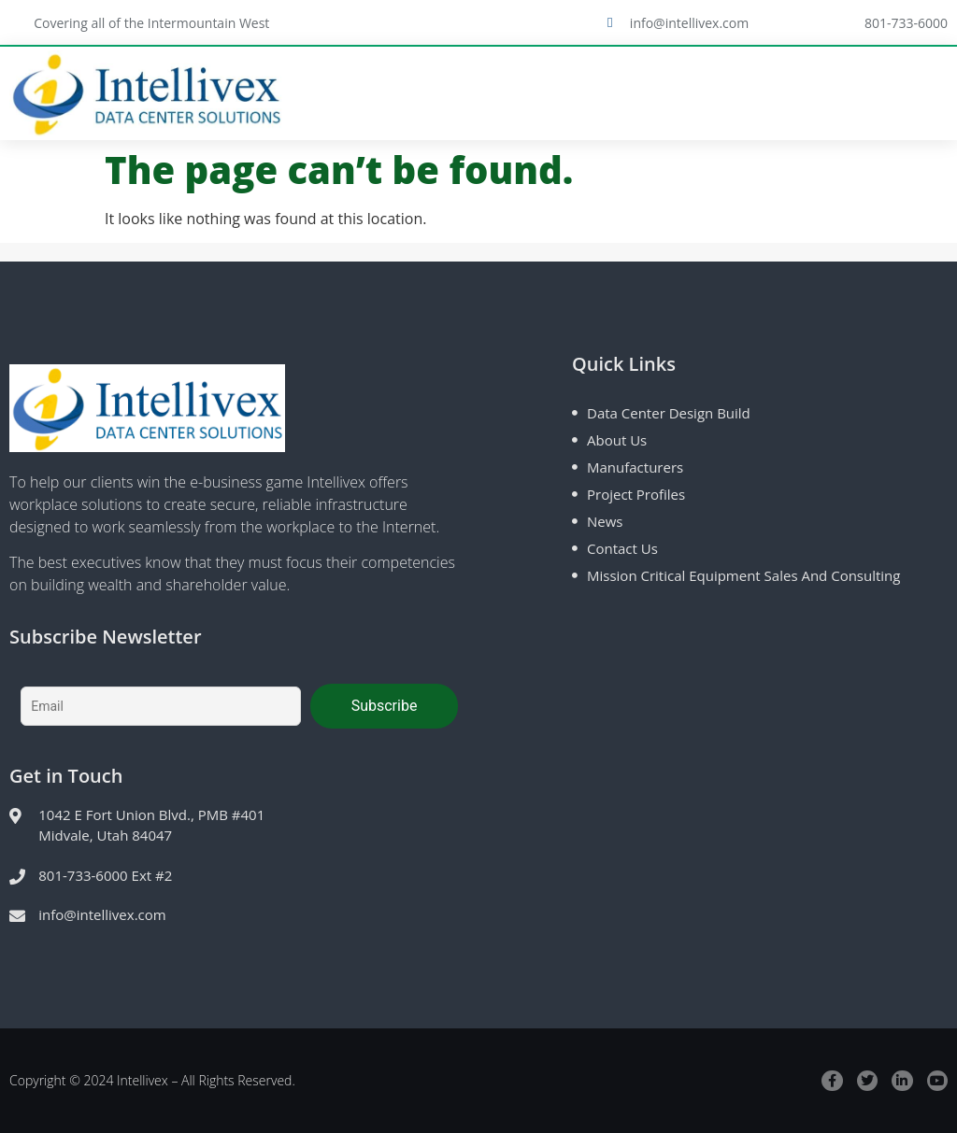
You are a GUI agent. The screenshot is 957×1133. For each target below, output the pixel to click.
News (605, 521)
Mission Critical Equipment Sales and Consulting (743, 575)
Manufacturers (635, 467)
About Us (617, 440)
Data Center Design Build (668, 413)
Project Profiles (636, 494)
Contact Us (622, 548)
